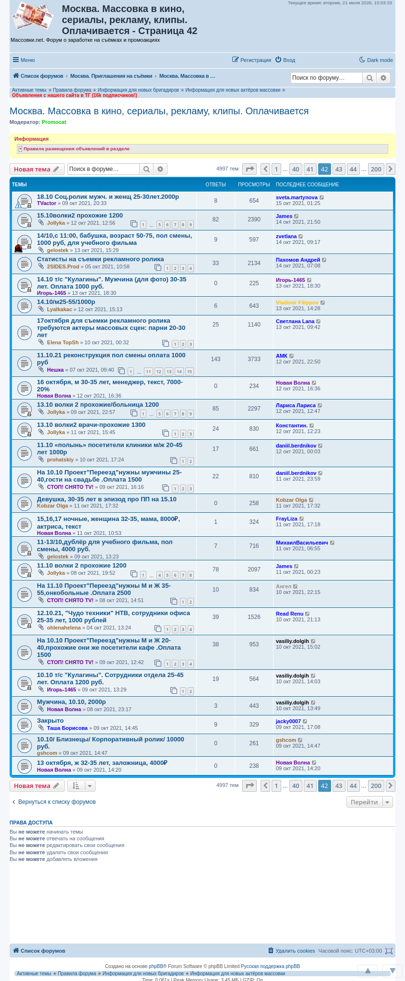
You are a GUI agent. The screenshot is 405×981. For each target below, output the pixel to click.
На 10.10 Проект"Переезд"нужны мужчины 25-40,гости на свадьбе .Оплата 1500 (109, 476)
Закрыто (50, 720)
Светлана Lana (295, 321)
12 (158, 371)
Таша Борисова (67, 728)
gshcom (47, 753)
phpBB (156, 966)
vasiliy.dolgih (292, 641)
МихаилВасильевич (302, 542)
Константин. (292, 425)
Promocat (54, 122)
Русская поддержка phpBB (270, 966)
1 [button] (276, 169)
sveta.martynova (297, 197)
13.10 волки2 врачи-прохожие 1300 (91, 424)
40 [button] (295, 169)
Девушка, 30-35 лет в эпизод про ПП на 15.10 (107, 499)
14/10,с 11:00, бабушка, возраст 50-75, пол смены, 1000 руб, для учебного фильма (114, 239)
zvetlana (286, 236)
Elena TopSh (63, 342)
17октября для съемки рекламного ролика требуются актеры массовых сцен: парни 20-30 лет (111, 328)
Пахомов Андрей (298, 260)
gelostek (58, 250)
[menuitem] (284, 60)
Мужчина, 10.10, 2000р (71, 701)
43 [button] (339, 169)
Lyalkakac (59, 309)
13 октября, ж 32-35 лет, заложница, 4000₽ (102, 762)
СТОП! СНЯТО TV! (70, 487)
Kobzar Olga (52, 506)
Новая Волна (54, 396)
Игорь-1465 (51, 293)
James (284, 216)
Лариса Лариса (296, 405)
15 (189, 371)
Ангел (283, 586)
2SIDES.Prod (63, 266)
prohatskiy (60, 459)
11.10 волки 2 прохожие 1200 (82, 565)
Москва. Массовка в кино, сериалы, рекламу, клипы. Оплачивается (159, 111)
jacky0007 (288, 721)
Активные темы (29, 90)
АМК (281, 356)
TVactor (46, 203)
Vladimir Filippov (297, 302)
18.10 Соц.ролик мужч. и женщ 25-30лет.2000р (108, 196)
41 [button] (310, 169)
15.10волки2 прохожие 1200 (80, 215)
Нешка (55, 370)
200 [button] (376, 169)
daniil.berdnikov (296, 445)
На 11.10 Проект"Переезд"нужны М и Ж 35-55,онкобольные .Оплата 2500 (104, 589)
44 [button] (353, 169)
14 (179, 371)
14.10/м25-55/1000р (66, 301)
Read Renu (289, 614)
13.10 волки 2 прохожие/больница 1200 (98, 404)
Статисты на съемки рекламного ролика (100, 259)
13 (169, 371)
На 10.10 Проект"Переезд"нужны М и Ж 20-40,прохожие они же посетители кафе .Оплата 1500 (109, 647)
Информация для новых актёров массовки (232, 90)
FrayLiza (287, 518)
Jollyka (56, 223)
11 (148, 371)
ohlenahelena (64, 627)
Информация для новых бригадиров (138, 90)
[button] (308, 59)
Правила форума (72, 90)
